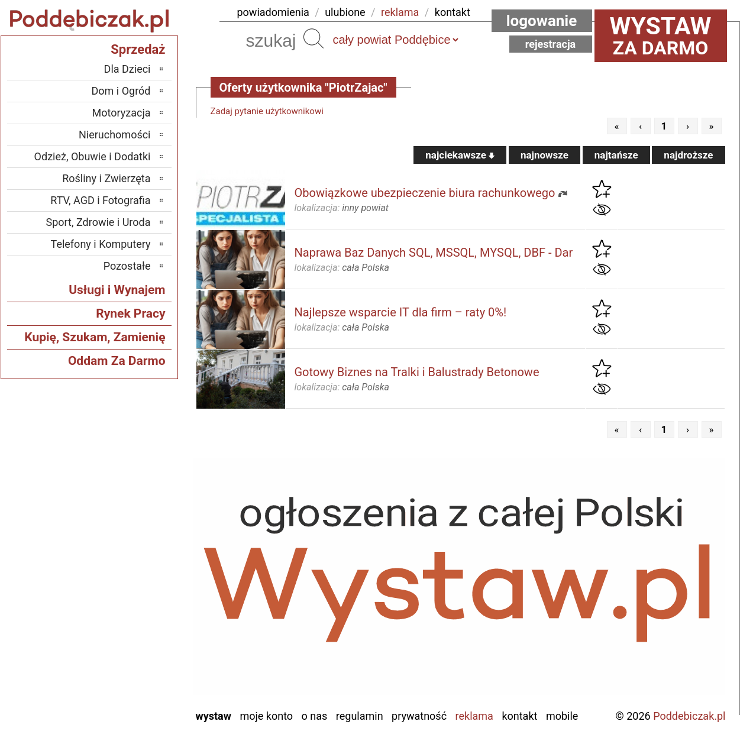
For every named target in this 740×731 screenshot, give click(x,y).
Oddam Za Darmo (117, 361)
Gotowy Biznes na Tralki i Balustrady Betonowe (417, 372)
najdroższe (688, 155)
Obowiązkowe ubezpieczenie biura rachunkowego (425, 193)
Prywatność (419, 716)
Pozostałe (127, 266)
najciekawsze (460, 155)
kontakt (452, 12)
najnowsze (544, 155)
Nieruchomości (115, 134)
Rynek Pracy (130, 313)
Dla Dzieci (127, 69)
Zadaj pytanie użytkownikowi (267, 111)
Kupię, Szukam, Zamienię (94, 337)
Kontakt (519, 716)
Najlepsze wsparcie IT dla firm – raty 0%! (401, 312)
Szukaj (313, 38)
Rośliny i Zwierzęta (106, 178)
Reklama (474, 716)
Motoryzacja (121, 112)
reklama (400, 12)
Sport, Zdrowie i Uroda (98, 222)
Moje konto (266, 716)
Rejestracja (550, 44)
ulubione (345, 12)
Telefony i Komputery (101, 244)
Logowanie (541, 21)
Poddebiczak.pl (689, 716)
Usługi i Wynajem (117, 290)
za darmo (661, 35)
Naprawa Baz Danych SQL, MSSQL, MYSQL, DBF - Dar (434, 252)
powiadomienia (273, 12)
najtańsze (616, 155)
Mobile (562, 716)
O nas (315, 716)
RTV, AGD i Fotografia (100, 200)
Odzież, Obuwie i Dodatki (92, 156)
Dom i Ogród (120, 91)
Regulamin (359, 716)
